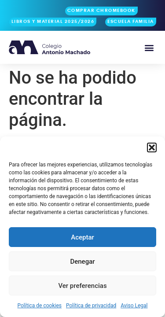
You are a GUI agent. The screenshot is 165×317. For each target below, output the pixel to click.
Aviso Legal (134, 305)
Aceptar (82, 237)
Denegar (82, 261)
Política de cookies (40, 305)
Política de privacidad (91, 305)
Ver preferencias (82, 286)
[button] (151, 147)
